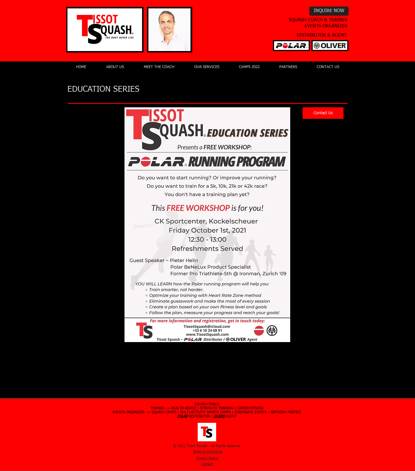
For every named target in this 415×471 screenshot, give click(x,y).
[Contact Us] (323, 113)
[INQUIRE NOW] (329, 11)
